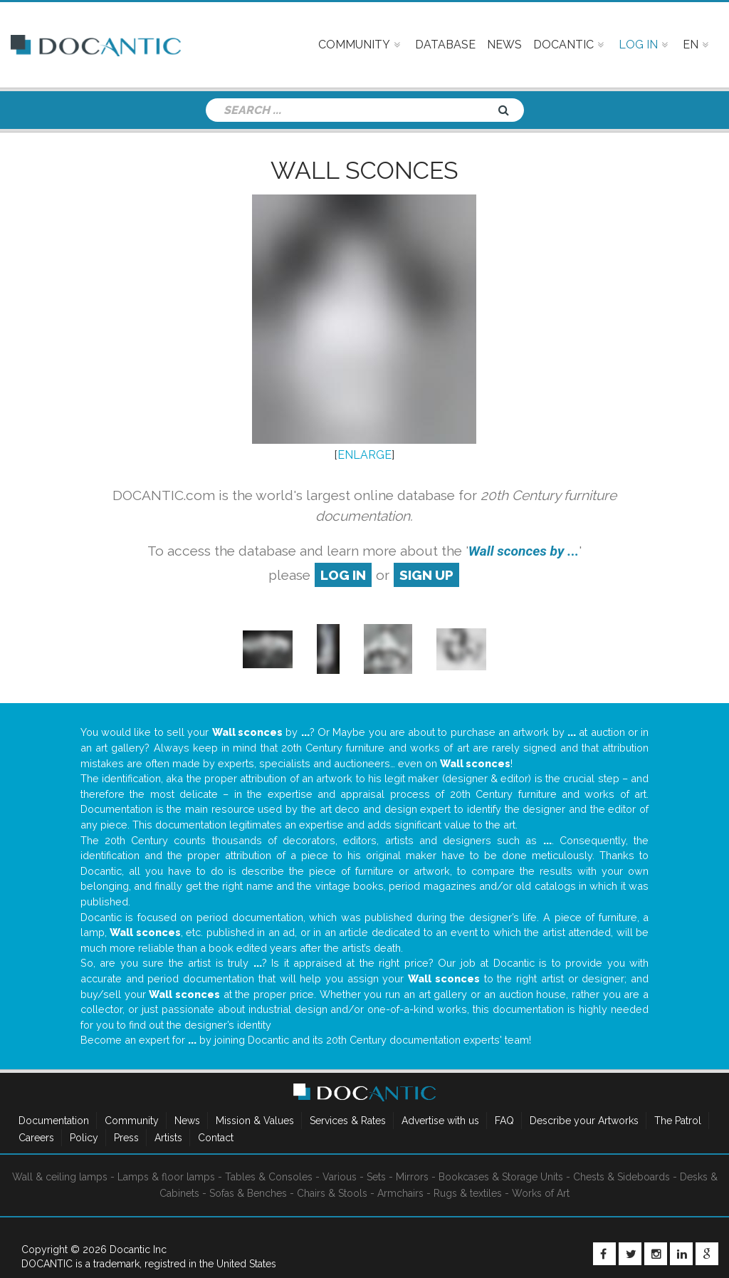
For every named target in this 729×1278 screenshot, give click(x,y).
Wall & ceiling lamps (59, 1177)
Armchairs (400, 1193)
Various (339, 1177)
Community (132, 1120)
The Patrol (677, 1120)
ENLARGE (364, 455)
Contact (216, 1137)
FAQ (504, 1120)
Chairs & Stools (332, 1193)
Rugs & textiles (468, 1193)
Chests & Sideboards (621, 1177)
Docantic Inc (138, 1249)
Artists (168, 1137)
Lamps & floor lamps (166, 1177)
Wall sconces (364, 170)
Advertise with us (440, 1120)
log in (343, 575)
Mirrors (412, 1177)
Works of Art (541, 1193)
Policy (84, 1137)
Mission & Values (255, 1120)
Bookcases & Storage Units (501, 1177)
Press (126, 1137)
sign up (426, 575)
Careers (36, 1137)
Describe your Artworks (584, 1120)
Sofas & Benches (248, 1193)
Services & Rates (348, 1120)
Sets (376, 1177)
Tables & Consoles (269, 1177)
